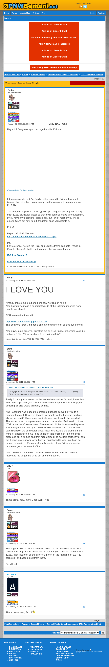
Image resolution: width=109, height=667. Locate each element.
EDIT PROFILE (15, 658)
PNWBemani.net (12, 75)
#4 (84, 543)
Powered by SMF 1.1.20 (83, 651)
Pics (43, 13)
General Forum (38, 75)
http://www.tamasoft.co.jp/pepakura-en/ (26, 321)
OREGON (34, 652)
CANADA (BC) (36, 654)
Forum (14, 13)
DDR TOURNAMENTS (65, 656)
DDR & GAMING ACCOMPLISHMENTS (65, 652)
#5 (84, 607)
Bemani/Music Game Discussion (63, 75)
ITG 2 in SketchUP (17, 255)
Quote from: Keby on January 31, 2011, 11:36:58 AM (30, 387)
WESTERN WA (37, 647)
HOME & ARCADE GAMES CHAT (63, 648)
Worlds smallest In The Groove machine (20, 190)
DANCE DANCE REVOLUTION (15, 648)
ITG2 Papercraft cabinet (92, 75)
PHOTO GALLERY (13, 655)
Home (6, 13)
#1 (84, 280)
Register (101, 13)
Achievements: (12, 112)
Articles (36, 13)
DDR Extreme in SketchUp (21, 261)
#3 (84, 495)
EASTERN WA (36, 649)
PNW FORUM (14, 651)
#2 (84, 382)
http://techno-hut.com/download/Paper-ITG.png (32, 236)
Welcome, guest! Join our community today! (54, 67)
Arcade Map (25, 13)
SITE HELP (13, 660)
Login (92, 13)
